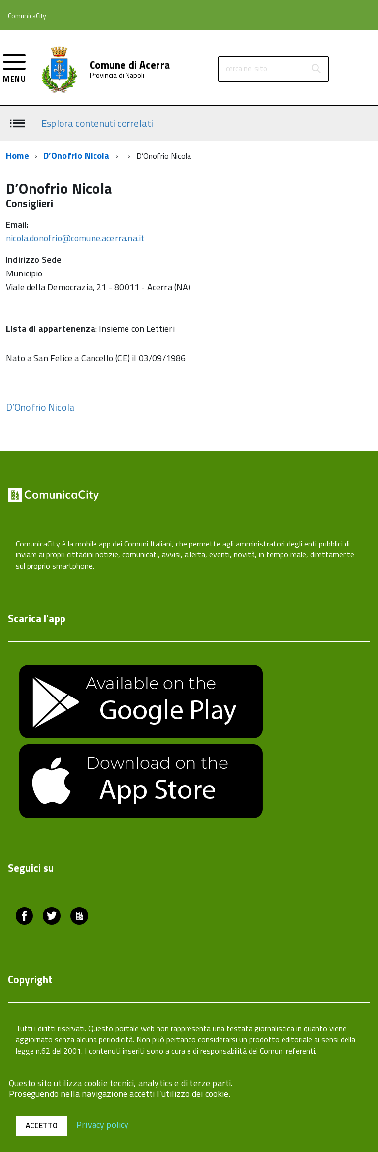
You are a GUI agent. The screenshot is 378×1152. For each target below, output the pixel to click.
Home (17, 155)
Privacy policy (102, 1124)
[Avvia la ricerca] (316, 69)
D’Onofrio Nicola (76, 155)
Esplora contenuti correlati (97, 122)
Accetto (42, 1125)
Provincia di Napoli (117, 75)
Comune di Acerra (130, 65)
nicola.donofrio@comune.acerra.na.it (75, 237)
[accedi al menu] (14, 67)
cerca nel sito (246, 68)
